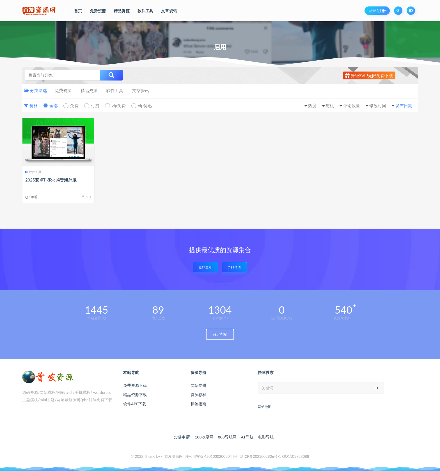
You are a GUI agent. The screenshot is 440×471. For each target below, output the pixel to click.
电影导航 (266, 437)
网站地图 (264, 407)
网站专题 (198, 385)
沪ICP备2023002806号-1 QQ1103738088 (274, 456)
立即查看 (205, 267)
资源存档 (198, 394)
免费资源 (63, 90)
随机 (330, 105)
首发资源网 (173, 456)
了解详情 (234, 267)
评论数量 (351, 105)
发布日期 (403, 105)
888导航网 (227, 437)
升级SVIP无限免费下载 (369, 75)
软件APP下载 (134, 403)
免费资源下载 (135, 385)
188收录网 (204, 437)
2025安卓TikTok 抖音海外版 (51, 179)
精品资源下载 (135, 394)
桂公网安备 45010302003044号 (211, 456)
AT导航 (247, 437)
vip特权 (220, 334)
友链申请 (181, 436)
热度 (312, 105)
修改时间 (377, 105)
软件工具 (114, 90)
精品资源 (89, 90)
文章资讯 (140, 90)
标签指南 (198, 403)
